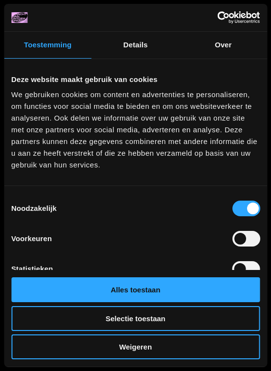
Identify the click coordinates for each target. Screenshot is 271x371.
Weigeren (135, 347)
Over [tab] (223, 45)
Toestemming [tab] (48, 45)
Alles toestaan (136, 290)
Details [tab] (136, 45)
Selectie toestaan (135, 318)
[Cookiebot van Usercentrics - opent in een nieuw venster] (217, 17)
